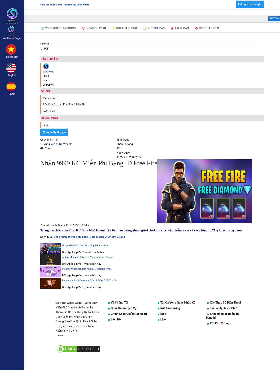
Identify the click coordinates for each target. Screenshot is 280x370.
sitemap (60, 335)
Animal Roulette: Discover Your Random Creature (88, 257)
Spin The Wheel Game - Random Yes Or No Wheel (64, 4)
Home (45, 43)
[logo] (12, 11)
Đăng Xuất (48, 71)
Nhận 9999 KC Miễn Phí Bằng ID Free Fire (85, 245)
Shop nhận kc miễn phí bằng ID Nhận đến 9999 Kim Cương (89, 237)
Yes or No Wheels (61, 144)
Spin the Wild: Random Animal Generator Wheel (87, 268)
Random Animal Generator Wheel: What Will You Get (90, 280)
